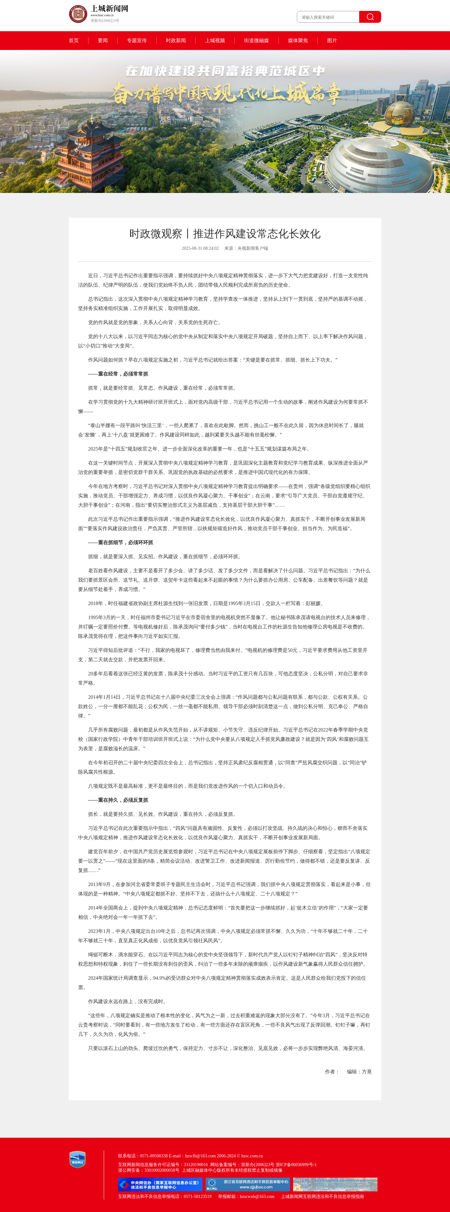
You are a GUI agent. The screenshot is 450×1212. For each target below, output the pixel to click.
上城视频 (215, 40)
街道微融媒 (256, 40)
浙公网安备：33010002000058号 (148, 1170)
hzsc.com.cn (252, 1156)
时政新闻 (176, 40)
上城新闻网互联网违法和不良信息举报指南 (322, 1196)
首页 (74, 40)
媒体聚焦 (298, 40)
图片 (332, 40)
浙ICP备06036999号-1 (296, 1164)
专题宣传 (137, 40)
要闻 (103, 40)
